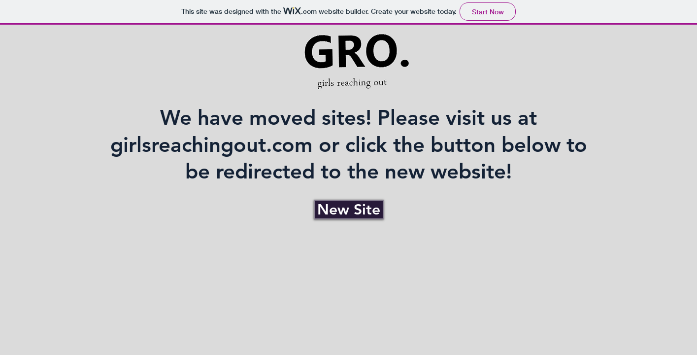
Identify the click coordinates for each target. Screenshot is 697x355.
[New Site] (349, 209)
